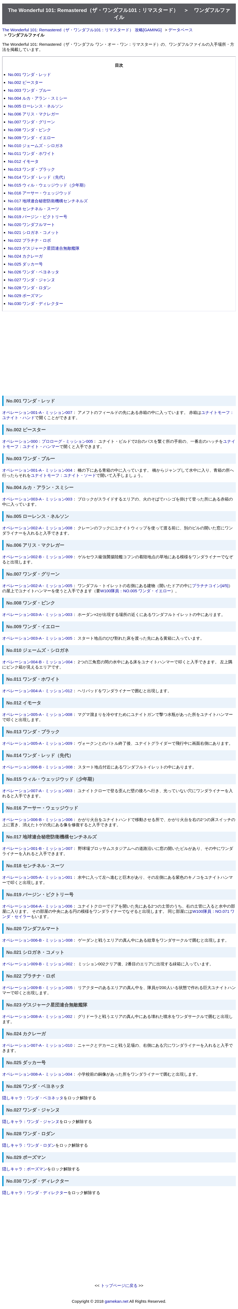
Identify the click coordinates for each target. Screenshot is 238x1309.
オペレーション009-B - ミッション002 (37, 964)
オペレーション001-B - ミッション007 (37, 848)
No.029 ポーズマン (25, 295)
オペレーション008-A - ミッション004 (37, 1074)
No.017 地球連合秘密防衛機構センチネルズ (48, 201)
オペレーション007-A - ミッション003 (37, 790)
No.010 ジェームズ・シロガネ (35, 145)
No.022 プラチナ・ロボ (29, 240)
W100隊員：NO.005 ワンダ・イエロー (135, 590)
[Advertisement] (119, 353)
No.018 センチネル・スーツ (33, 208)
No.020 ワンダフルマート (31, 224)
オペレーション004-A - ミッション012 (37, 690)
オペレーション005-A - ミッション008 (37, 714)
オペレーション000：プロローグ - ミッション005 (47, 441)
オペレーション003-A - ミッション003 (37, 499)
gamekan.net (117, 1301)
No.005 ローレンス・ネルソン (35, 106)
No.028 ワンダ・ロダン (29, 287)
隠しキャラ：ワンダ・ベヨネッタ (32, 1098)
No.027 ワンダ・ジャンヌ (31, 279)
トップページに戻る (119, 1285)
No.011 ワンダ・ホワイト (31, 153)
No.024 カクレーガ (25, 256)
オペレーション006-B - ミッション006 (37, 819)
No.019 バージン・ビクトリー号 (38, 216)
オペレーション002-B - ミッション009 (37, 556)
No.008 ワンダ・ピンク (29, 129)
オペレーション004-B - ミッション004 (37, 662)
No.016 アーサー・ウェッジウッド (40, 193)
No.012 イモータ (23, 161)
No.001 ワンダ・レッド (29, 74)
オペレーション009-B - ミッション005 (37, 987)
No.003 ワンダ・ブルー (29, 90)
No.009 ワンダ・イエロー (31, 137)
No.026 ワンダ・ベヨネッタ (33, 272)
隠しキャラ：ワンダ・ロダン (28, 1145)
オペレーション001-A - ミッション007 (37, 412)
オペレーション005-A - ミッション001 (37, 877)
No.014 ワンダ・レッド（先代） (38, 177)
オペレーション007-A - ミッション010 (37, 1045)
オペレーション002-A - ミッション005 (37, 585)
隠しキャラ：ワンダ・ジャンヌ (30, 1121)
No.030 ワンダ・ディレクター (35, 303)
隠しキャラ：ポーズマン (24, 1169)
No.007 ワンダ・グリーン (31, 122)
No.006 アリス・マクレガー (33, 114)
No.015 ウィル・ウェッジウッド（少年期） (48, 185)
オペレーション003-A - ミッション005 (37, 638)
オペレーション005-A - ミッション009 (37, 743)
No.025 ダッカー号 (25, 264)
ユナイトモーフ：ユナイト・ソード (63, 475)
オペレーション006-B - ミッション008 (37, 767)
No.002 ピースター (25, 82)
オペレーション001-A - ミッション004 (37, 470)
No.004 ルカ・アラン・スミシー (38, 98)
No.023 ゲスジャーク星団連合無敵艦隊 (44, 248)
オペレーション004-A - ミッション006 (37, 906)
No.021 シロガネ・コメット (33, 232)
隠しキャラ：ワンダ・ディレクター (35, 1192)
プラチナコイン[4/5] (210, 585)
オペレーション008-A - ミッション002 (37, 1016)
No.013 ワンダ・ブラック (31, 169)
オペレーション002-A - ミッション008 (37, 528)
